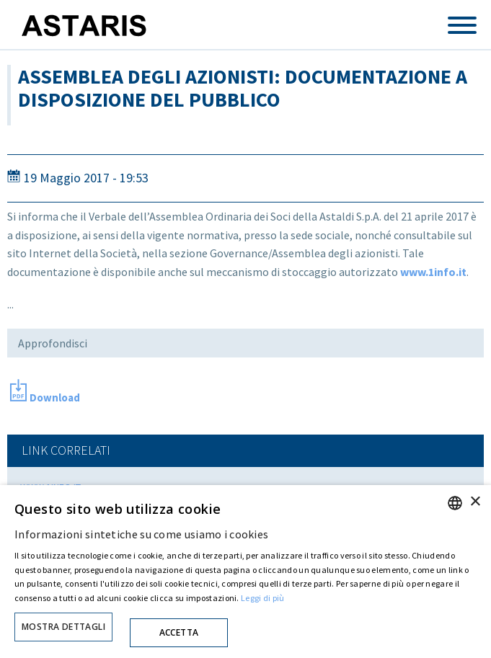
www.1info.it (433, 271)
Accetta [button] (179, 632)
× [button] (474, 502)
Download (55, 397)
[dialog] (245, 571)
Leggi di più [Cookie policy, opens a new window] (263, 597)
